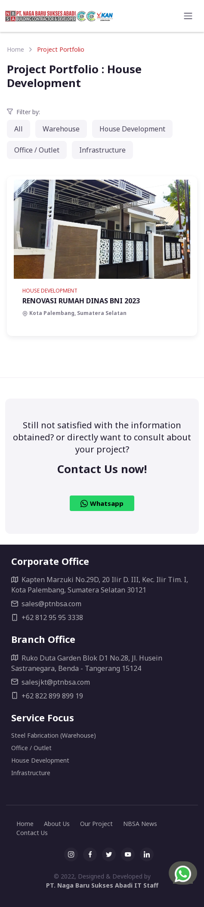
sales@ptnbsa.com (46, 603)
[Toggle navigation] (188, 16)
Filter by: (23, 112)
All (18, 129)
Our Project (96, 824)
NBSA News (140, 824)
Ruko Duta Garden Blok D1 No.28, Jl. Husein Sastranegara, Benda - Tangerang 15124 (86, 663)
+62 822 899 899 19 (47, 696)
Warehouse (61, 129)
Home (15, 49)
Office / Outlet (36, 150)
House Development (132, 129)
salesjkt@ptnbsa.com (50, 682)
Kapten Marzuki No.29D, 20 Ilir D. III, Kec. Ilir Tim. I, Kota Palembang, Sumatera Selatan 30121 (99, 585)
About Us (57, 824)
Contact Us (32, 833)
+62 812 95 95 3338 (47, 617)
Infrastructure (102, 150)
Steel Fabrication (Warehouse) (53, 735)
